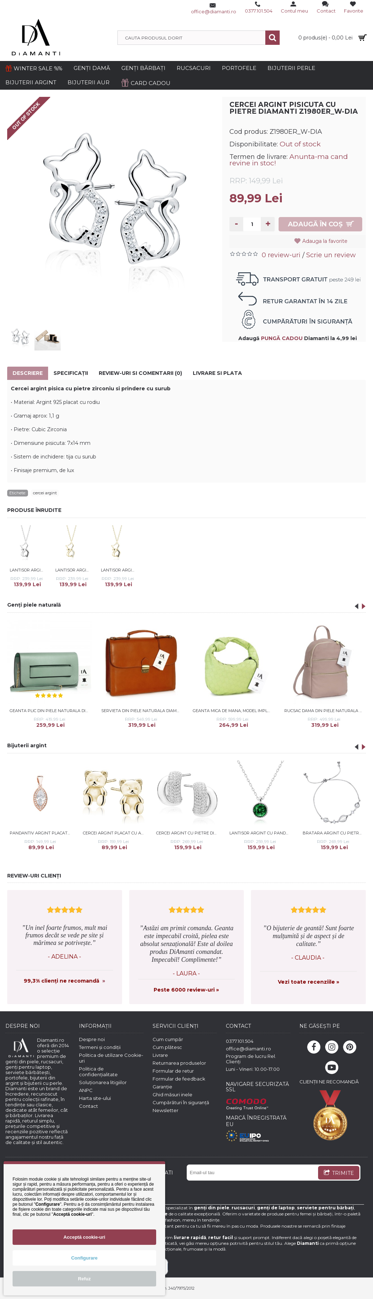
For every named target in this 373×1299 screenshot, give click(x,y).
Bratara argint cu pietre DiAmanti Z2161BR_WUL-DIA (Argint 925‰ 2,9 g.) (334, 833)
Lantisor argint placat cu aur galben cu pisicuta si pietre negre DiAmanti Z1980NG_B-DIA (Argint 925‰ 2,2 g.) (119, 570)
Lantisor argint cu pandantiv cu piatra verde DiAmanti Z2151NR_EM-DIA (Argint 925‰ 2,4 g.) (261, 833)
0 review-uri (281, 255)
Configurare (84, 1258)
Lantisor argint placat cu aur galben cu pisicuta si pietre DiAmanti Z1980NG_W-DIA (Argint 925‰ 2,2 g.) (73, 570)
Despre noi (92, 1039)
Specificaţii (70, 373)
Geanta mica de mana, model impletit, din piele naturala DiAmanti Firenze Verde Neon (234, 710)
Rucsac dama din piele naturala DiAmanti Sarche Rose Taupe (325, 710)
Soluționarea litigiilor (103, 1082)
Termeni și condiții (100, 1047)
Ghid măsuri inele (172, 1094)
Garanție (162, 1086)
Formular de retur (173, 1071)
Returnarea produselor (179, 1063)
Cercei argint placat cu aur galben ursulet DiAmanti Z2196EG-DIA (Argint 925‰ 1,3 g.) (114, 833)
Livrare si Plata (217, 373)
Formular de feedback (179, 1079)
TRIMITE (338, 1173)
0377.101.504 (239, 1041)
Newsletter (165, 1110)
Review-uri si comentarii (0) (140, 373)
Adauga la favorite (326, 241)
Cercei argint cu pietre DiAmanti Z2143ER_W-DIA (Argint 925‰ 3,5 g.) (188, 833)
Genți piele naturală (34, 605)
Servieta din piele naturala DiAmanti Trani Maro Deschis (142, 710)
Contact (88, 1106)
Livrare (160, 1055)
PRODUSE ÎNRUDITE (34, 510)
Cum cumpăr (168, 1039)
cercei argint (45, 492)
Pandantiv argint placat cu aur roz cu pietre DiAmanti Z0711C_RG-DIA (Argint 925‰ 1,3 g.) (41, 833)
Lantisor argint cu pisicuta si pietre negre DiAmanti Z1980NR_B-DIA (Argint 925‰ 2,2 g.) (28, 570)
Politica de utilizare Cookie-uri (111, 1058)
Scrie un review (331, 255)
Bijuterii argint (27, 745)
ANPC (86, 1090)
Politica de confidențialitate (98, 1071)
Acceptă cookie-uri (84, 1237)
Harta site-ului (95, 1098)
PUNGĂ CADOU (282, 338)
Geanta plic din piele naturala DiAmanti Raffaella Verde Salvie (51, 710)
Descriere (28, 373)
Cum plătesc (167, 1047)
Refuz (84, 1278)
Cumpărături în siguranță (181, 1102)
